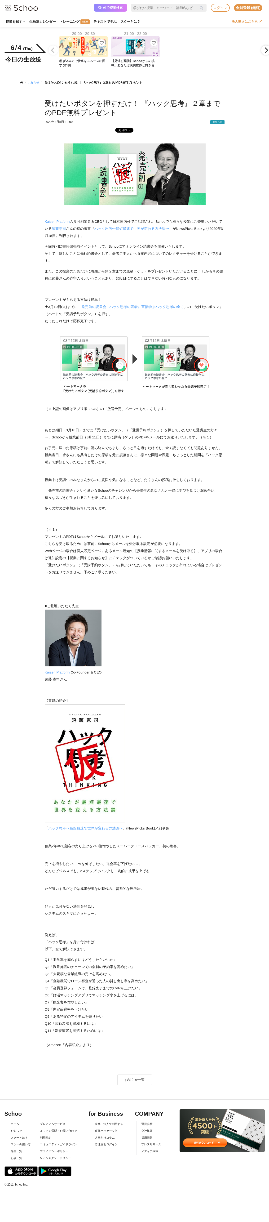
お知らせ (16, 1131)
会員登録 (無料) (248, 8)
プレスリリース (151, 1144)
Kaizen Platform (57, 221)
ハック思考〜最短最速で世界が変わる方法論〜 (131, 229)
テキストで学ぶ (105, 21)
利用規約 (45, 1137)
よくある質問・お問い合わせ (58, 1131)
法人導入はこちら (246, 21)
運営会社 (147, 1124)
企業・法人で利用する (109, 1124)
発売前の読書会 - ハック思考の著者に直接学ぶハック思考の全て (132, 307)
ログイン (220, 8)
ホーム (15, 1124)
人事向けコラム (105, 1137)
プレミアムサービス (53, 1124)
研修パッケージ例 (106, 1131)
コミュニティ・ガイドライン (58, 1144)
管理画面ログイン (106, 1144)
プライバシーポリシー (54, 1151)
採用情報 (147, 1137)
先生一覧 (16, 1151)
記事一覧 (16, 1158)
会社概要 (147, 1131)
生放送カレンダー (42, 21)
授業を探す (16, 21)
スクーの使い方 (21, 1144)
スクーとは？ (130, 21)
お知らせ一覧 (135, 1080)
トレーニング (75, 21)
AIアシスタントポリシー (55, 1158)
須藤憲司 (59, 229)
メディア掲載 (149, 1151)
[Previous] (53, 50)
